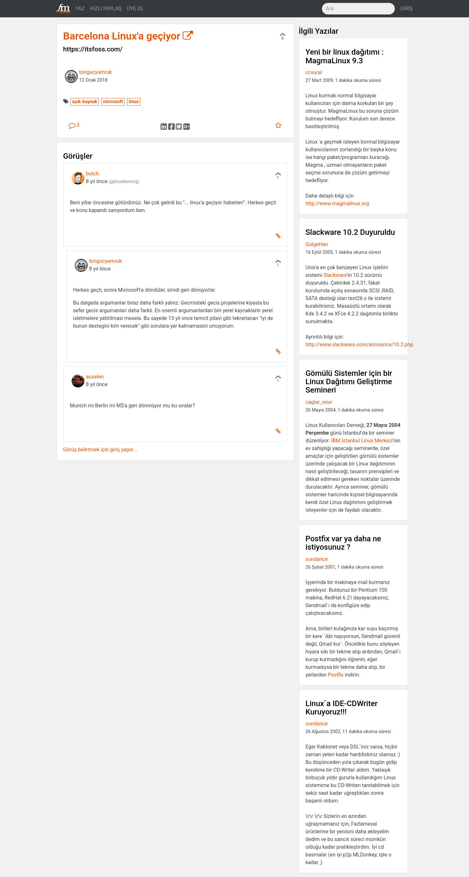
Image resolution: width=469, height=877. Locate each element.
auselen (95, 377)
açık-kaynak (84, 101)
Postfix (335, 675)
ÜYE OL (135, 8)
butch (92, 174)
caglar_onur (319, 402)
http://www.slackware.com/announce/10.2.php (359, 344)
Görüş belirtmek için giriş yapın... (100, 450)
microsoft (113, 101)
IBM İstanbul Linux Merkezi (362, 441)
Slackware (335, 275)
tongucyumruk (95, 72)
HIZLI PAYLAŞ (105, 8)
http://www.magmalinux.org (337, 203)
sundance (317, 559)
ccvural (314, 72)
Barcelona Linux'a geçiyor (128, 36)
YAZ (80, 8)
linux (134, 101)
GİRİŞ (406, 8)
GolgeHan (317, 244)
